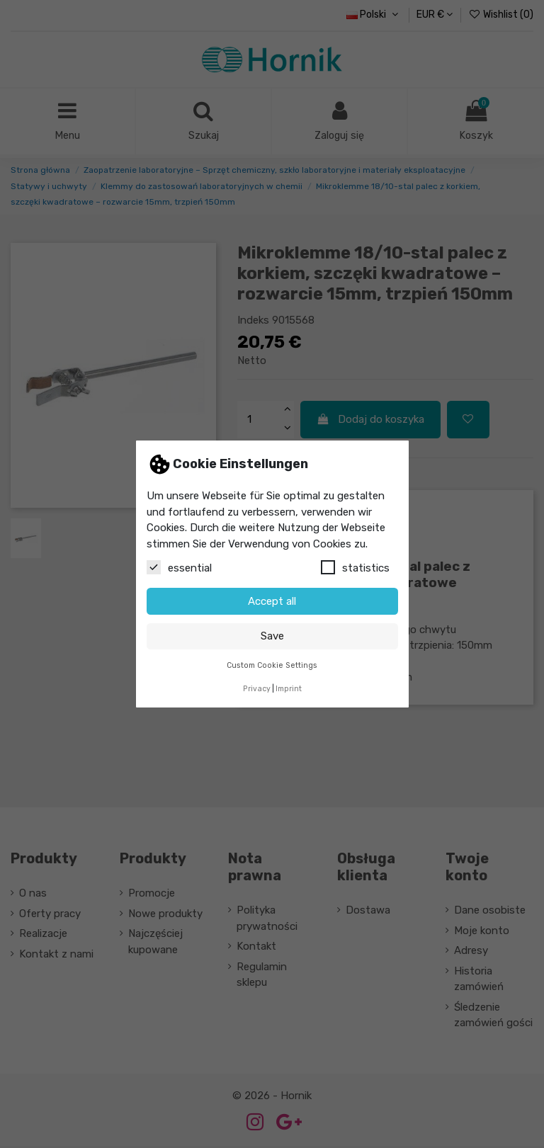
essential (179, 567)
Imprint (289, 688)
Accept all (272, 601)
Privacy (257, 688)
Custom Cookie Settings (272, 665)
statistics (355, 567)
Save (272, 636)
